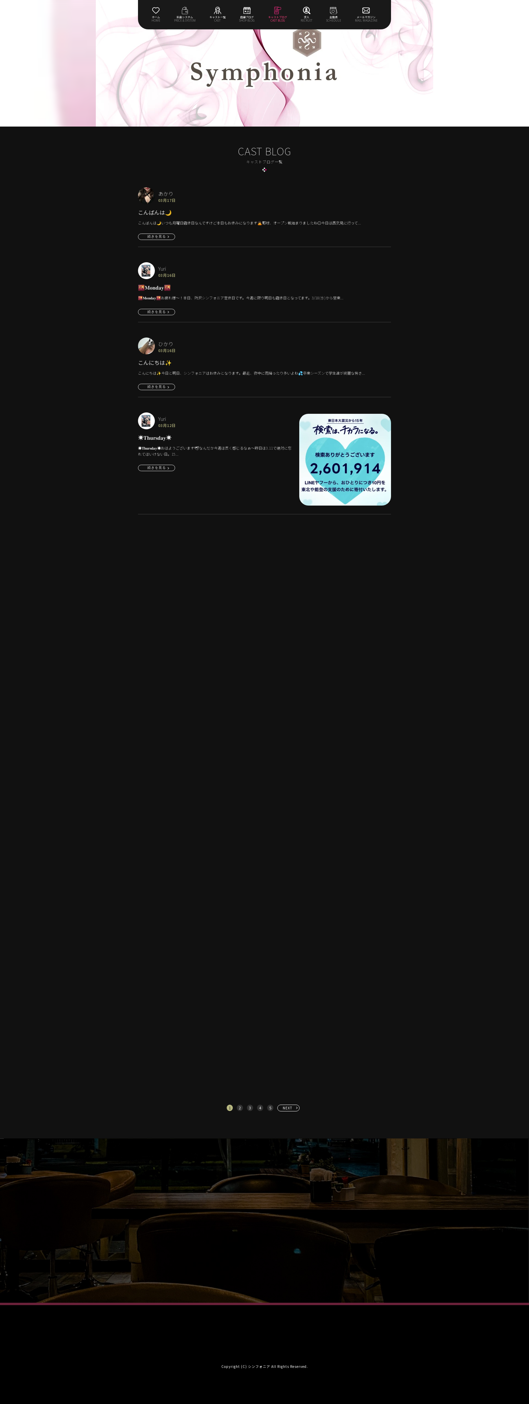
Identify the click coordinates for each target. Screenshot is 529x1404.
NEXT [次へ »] (288, 1107)
